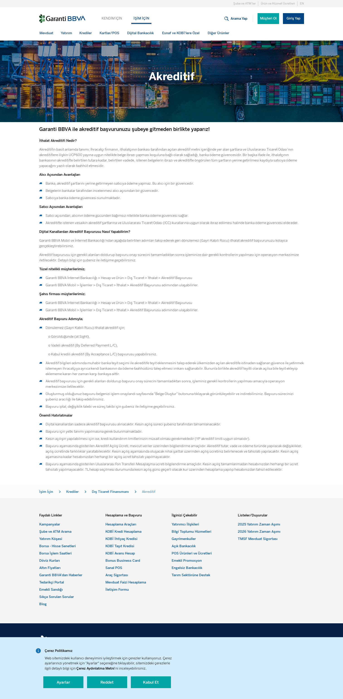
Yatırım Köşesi (50, 539)
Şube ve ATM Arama (55, 532)
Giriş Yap (293, 18)
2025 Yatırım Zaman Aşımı (259, 524)
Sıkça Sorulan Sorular (56, 597)
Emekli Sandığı (51, 590)
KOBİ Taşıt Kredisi (119, 546)
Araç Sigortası (116, 575)
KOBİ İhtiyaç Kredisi (121, 539)
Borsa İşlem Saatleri (55, 553)
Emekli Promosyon (187, 561)
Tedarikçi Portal (51, 582)
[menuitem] (46, 33)
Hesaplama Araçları (120, 524)
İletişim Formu (117, 590)
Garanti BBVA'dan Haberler (60, 575)
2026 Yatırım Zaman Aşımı (259, 532)
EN (302, 3)
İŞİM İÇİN (141, 18)
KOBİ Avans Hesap (120, 553)
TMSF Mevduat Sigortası (257, 539)
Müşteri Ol (268, 18)
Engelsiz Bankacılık (187, 568)
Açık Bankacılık (184, 546)
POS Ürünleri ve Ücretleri (192, 553)
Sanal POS (113, 568)
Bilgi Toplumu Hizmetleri (191, 532)
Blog (43, 604)
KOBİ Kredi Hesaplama (123, 532)
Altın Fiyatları (50, 568)
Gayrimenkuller (184, 539)
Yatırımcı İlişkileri (185, 524)
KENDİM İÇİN (112, 18)
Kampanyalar (49, 524)
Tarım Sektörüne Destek (191, 575)
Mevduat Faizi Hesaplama (125, 582)
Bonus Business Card (122, 561)
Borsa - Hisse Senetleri (57, 546)
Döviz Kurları (49, 561)
